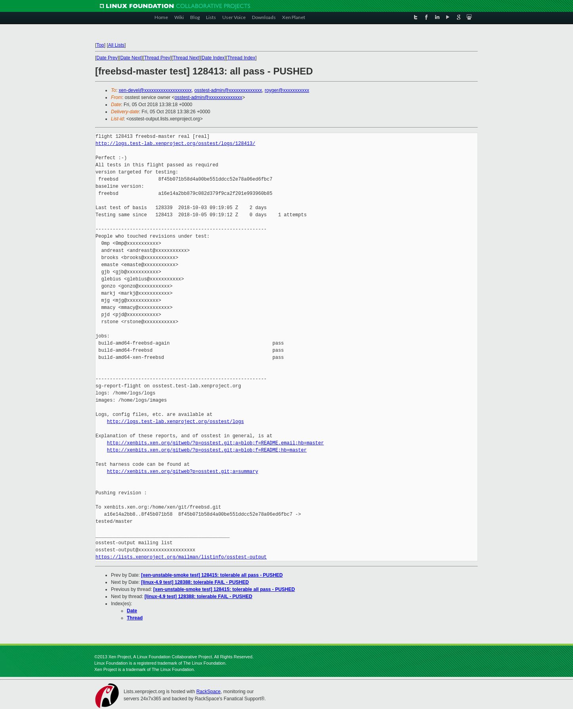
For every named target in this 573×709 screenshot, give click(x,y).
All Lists (116, 45)
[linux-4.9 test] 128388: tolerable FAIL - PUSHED (195, 582)
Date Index (213, 58)
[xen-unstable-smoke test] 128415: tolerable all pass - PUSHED (212, 575)
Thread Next (186, 58)
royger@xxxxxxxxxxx (287, 90)
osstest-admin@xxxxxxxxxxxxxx (228, 90)
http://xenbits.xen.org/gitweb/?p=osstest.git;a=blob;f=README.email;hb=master (215, 443)
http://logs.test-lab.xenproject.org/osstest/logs (175, 421)
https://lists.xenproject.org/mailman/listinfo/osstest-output (181, 557)
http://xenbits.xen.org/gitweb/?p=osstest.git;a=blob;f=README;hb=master (207, 450)
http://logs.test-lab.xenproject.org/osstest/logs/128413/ (175, 143)
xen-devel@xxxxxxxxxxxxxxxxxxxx (155, 90)
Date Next (130, 58)
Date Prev (106, 58)
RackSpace (208, 691)
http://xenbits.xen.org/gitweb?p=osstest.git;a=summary (182, 471)
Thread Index (241, 58)
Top (100, 45)
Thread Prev (157, 58)
